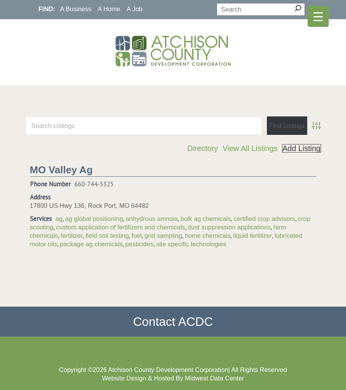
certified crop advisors (264, 218)
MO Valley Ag (61, 170)
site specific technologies (191, 244)
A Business (75, 8)
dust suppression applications (229, 227)
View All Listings (249, 148)
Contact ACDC (173, 322)
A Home (109, 8)
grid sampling (163, 235)
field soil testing (107, 235)
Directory (202, 148)
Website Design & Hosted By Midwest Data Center (173, 378)
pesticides (139, 244)
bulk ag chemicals (205, 218)
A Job (134, 8)
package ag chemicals (91, 244)
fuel (136, 235)
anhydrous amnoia (152, 218)
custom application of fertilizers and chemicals (120, 227)
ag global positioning (94, 218)
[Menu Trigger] (318, 16)
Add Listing (302, 148)
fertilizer (72, 235)
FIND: (46, 8)
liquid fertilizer (252, 235)
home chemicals (207, 235)
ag (59, 218)
